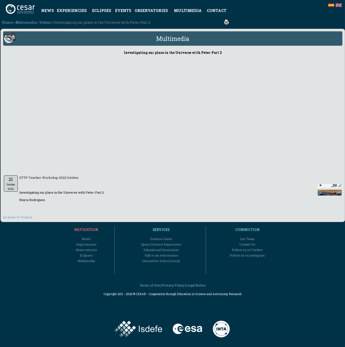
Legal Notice (196, 285)
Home (7, 22)
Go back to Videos (17, 217)
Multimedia (26, 22)
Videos (45, 22)
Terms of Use (149, 285)
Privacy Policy (173, 285)
